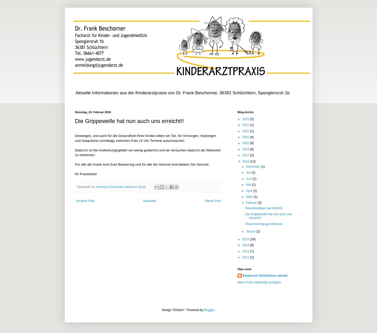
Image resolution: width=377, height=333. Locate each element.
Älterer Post (213, 201)
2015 (246, 239)
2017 (246, 155)
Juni (249, 179)
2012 (246, 257)
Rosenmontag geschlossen (264, 224)
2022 (246, 131)
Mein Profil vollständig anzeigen (259, 282)
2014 (246, 245)
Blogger (209, 310)
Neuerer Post (85, 201)
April (249, 191)
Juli (248, 172)
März (250, 197)
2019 (246, 149)
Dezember (253, 166)
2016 (246, 161)
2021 (246, 137)
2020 (246, 143)
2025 (246, 119)
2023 (246, 125)
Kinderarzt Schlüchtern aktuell (265, 275)
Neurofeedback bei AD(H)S (264, 208)
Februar (252, 203)
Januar (251, 231)
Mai (249, 185)
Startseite (149, 201)
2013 (246, 251)
